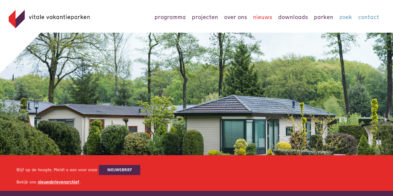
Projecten (205, 17)
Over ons (235, 17)
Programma (170, 17)
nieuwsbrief (119, 170)
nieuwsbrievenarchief (58, 182)
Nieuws (262, 17)
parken (323, 17)
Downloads (293, 17)
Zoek (345, 17)
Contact (368, 17)
